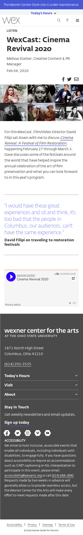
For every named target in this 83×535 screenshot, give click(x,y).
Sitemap (47, 525)
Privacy (32, 525)
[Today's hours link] (41, 13)
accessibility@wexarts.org (23, 475)
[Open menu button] (77, 20)
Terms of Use (66, 525)
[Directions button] (67, 21)
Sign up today (16, 423)
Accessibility (15, 525)
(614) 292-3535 (17, 364)
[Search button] (59, 21)
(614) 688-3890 (62, 475)
